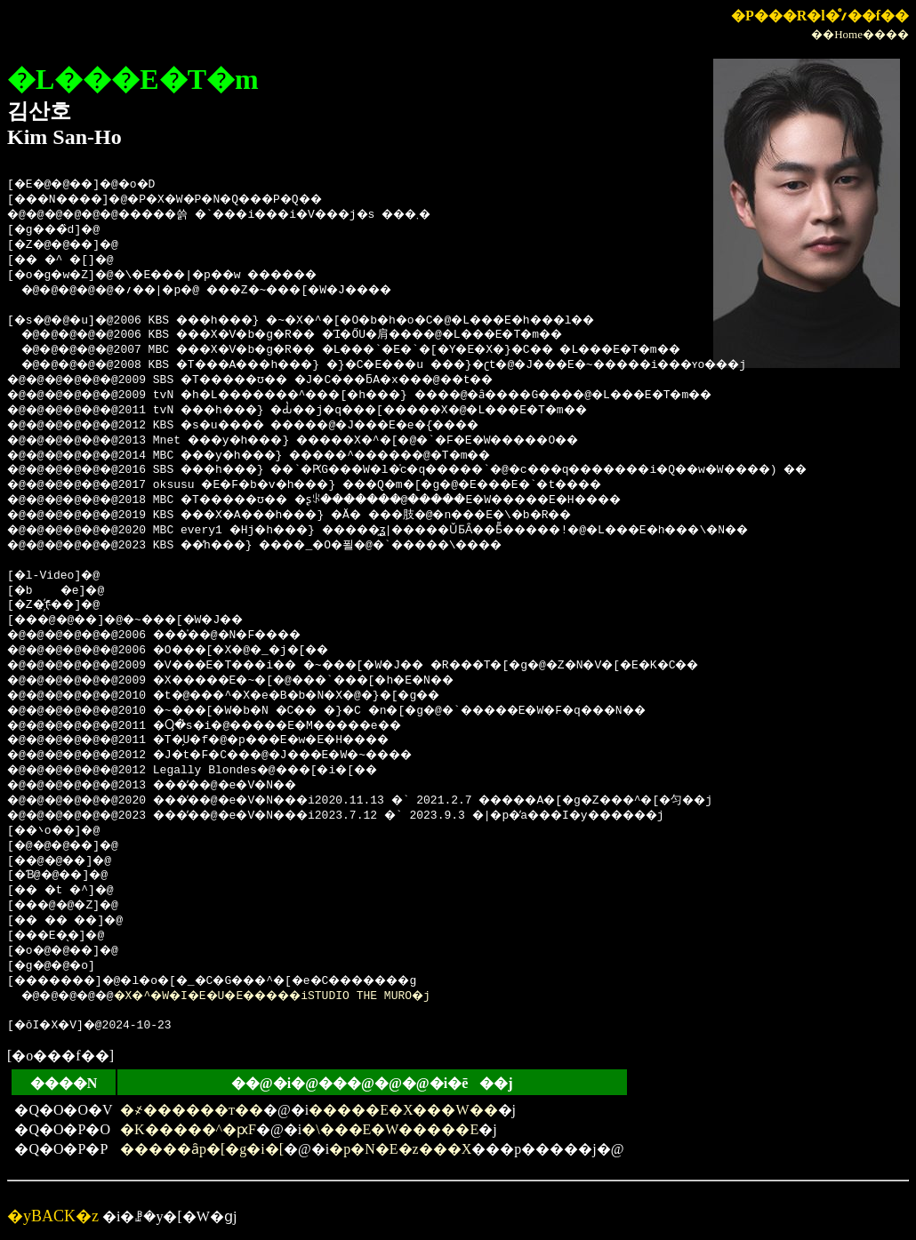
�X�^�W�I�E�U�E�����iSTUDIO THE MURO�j (298, 996)
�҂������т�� (191, 1109)
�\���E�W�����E (389, 1129)
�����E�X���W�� (403, 1109)
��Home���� (860, 34)
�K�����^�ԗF (188, 1129)
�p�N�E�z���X (400, 1148)
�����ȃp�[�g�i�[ (202, 1148)
